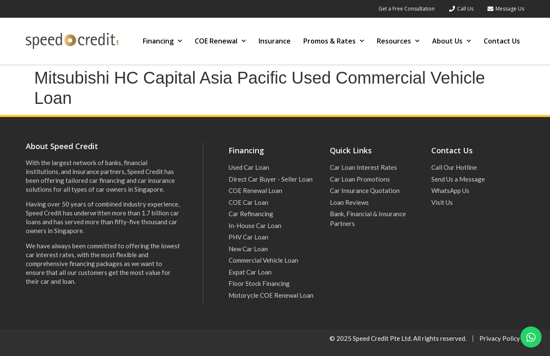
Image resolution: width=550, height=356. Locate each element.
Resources (398, 40)
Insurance (275, 41)
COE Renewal (220, 40)
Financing (162, 40)
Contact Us (502, 41)
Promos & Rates (333, 40)
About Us (451, 40)
